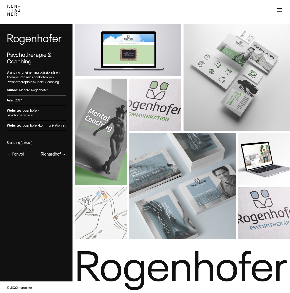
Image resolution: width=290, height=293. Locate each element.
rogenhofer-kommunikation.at (43, 124)
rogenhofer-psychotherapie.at (23, 112)
